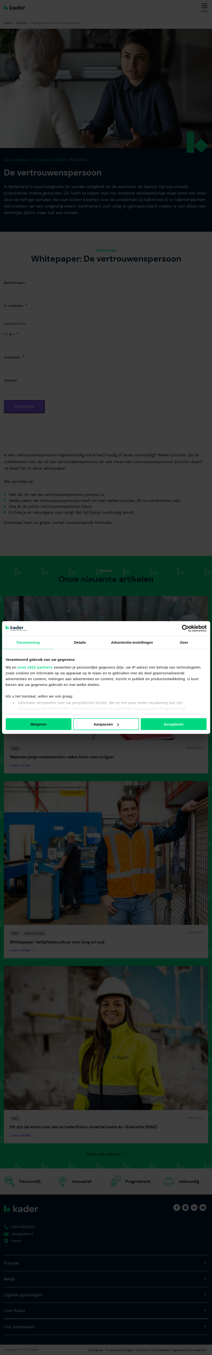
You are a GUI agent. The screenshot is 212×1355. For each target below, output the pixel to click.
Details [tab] (80, 642)
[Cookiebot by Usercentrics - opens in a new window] (185, 628)
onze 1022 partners (34, 667)
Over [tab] (184, 642)
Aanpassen (106, 724)
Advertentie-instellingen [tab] (132, 642)
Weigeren (38, 724)
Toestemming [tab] (28, 642)
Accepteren (173, 724)
